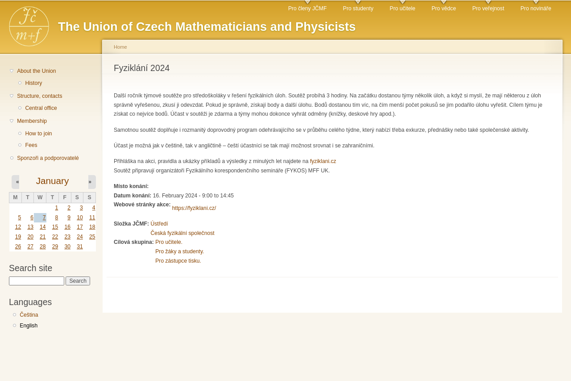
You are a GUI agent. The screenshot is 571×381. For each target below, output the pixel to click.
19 (18, 237)
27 (30, 246)
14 (43, 227)
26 (18, 246)
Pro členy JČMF (307, 8)
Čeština (29, 315)
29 (55, 246)
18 (92, 227)
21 (43, 237)
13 (30, 227)
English (28, 325)
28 (43, 246)
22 (55, 237)
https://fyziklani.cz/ (194, 208)
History (33, 83)
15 (55, 227)
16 (67, 227)
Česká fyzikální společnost (182, 233)
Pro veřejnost (488, 8)
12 (18, 227)
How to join (38, 133)
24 (80, 237)
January (52, 181)
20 (30, 237)
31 (80, 246)
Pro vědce (443, 8)
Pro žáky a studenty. (179, 251)
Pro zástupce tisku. (178, 261)
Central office (41, 108)
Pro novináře (536, 8)
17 (80, 227)
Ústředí (159, 224)
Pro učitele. (168, 242)
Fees (31, 145)
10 (80, 217)
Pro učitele (402, 8)
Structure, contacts (39, 96)
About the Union (36, 71)
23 (67, 237)
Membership (32, 121)
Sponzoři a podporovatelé (48, 158)
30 (67, 246)
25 (92, 237)
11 (92, 217)
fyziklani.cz (323, 161)
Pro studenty (358, 8)
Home (120, 47)
